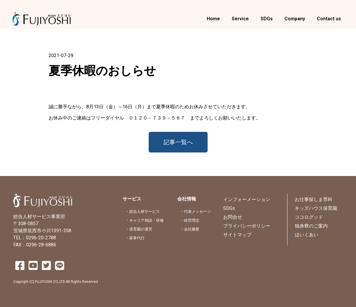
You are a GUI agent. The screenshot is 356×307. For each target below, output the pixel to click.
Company (294, 18)
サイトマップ (237, 235)
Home (213, 18)
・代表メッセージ (195, 211)
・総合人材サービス (142, 211)
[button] (178, 142)
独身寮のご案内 (311, 226)
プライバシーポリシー (246, 226)
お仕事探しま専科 (313, 199)
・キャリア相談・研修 (144, 220)
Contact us (329, 18)
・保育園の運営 (138, 229)
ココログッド (309, 217)
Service (240, 18)
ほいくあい (306, 235)
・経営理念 (189, 220)
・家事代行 (135, 238)
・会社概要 (189, 229)
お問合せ (232, 217)
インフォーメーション (246, 199)
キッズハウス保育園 (316, 208)
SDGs (267, 18)
